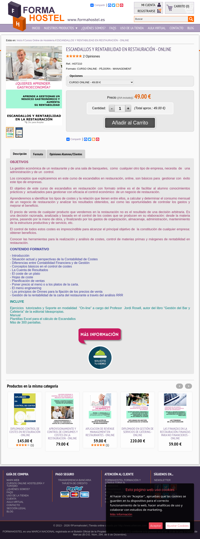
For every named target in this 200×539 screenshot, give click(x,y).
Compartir (97, 5)
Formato (38, 154)
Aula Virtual (157, 28)
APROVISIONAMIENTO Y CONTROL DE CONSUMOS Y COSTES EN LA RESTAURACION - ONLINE (62, 433)
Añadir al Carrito (130, 122)
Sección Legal (16, 508)
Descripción (20, 154)
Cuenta (11, 498)
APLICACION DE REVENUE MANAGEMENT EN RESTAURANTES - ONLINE (100, 432)
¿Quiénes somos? (93, 28)
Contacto (176, 28)
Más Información (121, 514)
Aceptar (155, 526)
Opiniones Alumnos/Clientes (66, 154)
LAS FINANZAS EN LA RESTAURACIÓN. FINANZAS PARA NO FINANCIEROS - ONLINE (175, 433)
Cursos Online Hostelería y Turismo (25, 484)
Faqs (112, 28)
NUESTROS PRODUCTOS (60, 28)
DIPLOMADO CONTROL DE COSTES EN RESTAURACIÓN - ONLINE (24, 432)
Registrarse (146, 11)
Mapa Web (13, 480)
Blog (190, 28)
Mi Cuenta (148, 5)
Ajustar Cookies (178, 526)
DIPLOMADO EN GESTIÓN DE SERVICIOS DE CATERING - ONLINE (138, 432)
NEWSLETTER (162, 480)
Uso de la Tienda (132, 28)
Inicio (36, 28)
